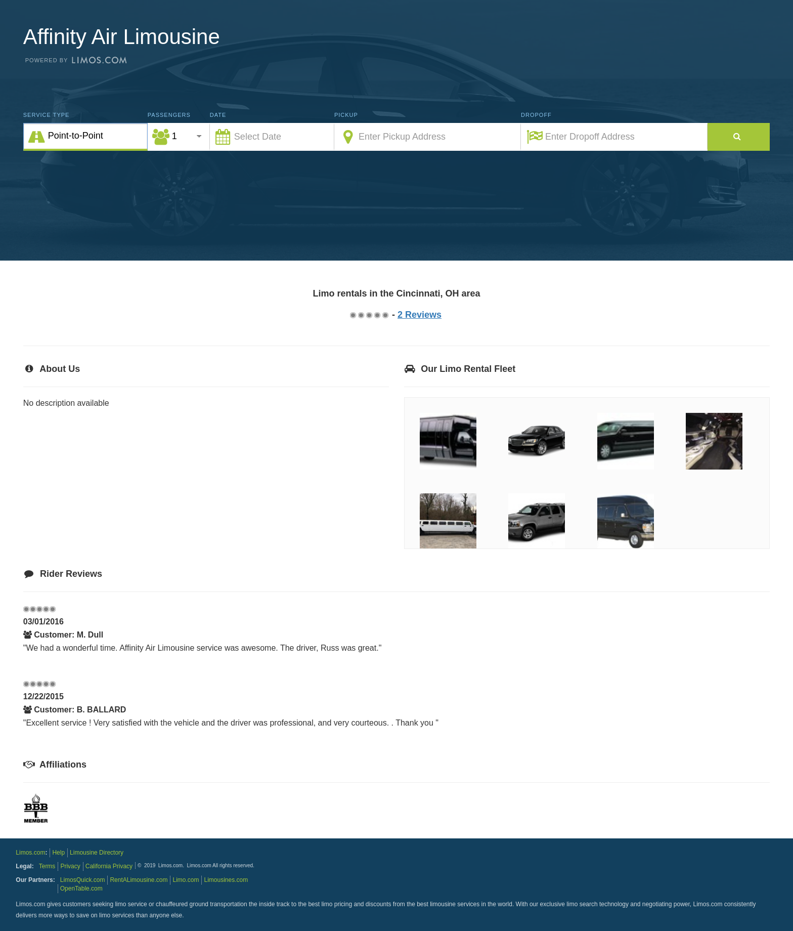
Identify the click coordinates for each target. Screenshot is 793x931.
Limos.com (30, 852)
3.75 (377, 315)
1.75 (361, 315)
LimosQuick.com (82, 879)
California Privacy (109, 866)
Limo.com (185, 879)
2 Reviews (420, 315)
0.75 (352, 315)
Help (58, 852)
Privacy (70, 866)
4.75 (385, 315)
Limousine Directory (96, 852)
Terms (47, 866)
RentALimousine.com (138, 879)
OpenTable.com (81, 888)
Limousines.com (226, 879)
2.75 (369, 315)
